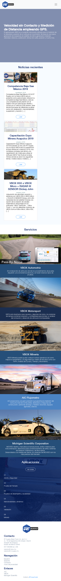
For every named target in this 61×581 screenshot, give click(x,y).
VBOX (6, 573)
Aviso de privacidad (11, 564)
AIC (5, 572)
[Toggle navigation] (56, 4)
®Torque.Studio (33, 577)
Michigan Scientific (10, 575)
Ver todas (30, 469)
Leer (20, 117)
